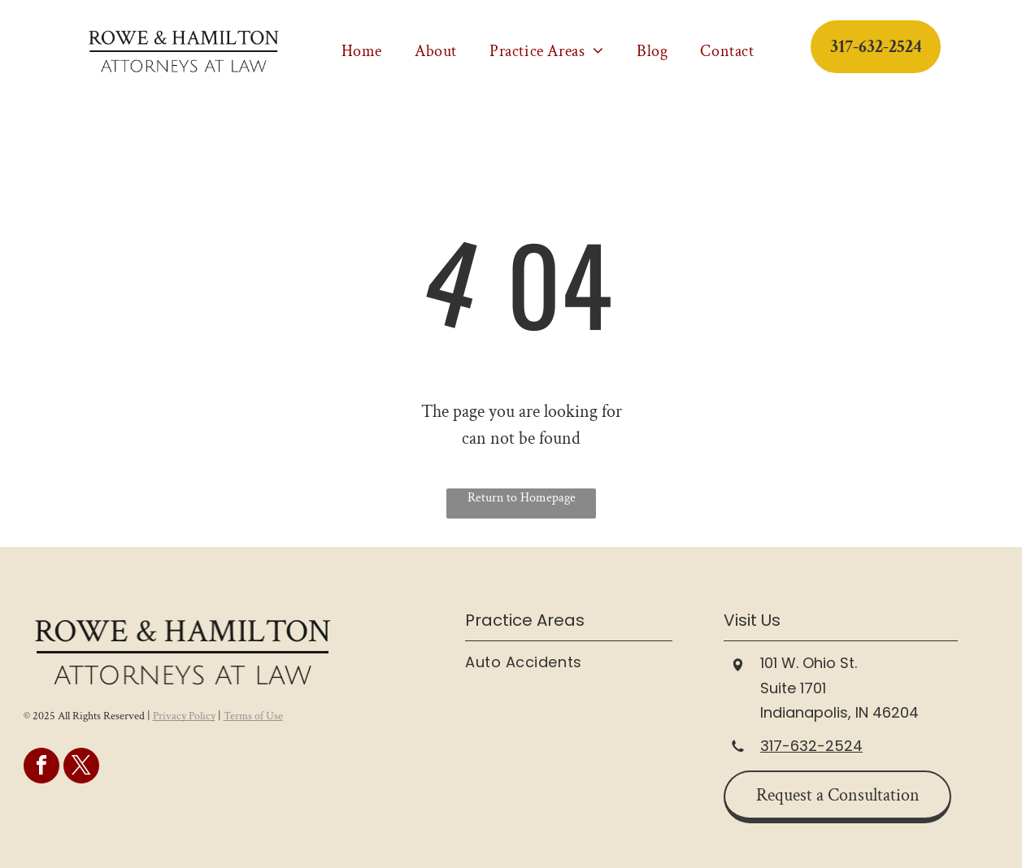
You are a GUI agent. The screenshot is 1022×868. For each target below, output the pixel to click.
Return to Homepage (522, 497)
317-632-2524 (811, 746)
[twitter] (81, 768)
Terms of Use (253, 716)
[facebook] (41, 768)
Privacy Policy (184, 716)
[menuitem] (361, 51)
